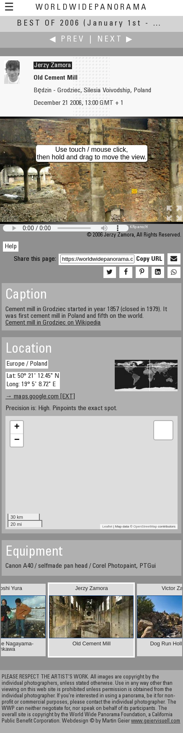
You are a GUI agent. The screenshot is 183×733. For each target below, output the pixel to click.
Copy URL (149, 259)
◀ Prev (67, 40)
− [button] (17, 440)
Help (11, 246)
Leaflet (107, 526)
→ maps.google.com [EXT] (40, 396)
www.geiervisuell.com (155, 721)
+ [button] (17, 427)
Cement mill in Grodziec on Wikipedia (53, 323)
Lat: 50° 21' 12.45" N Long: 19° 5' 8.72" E (32, 380)
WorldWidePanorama (92, 8)
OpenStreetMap (145, 526)
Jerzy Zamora (52, 65)
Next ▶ (115, 40)
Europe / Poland (26, 364)
